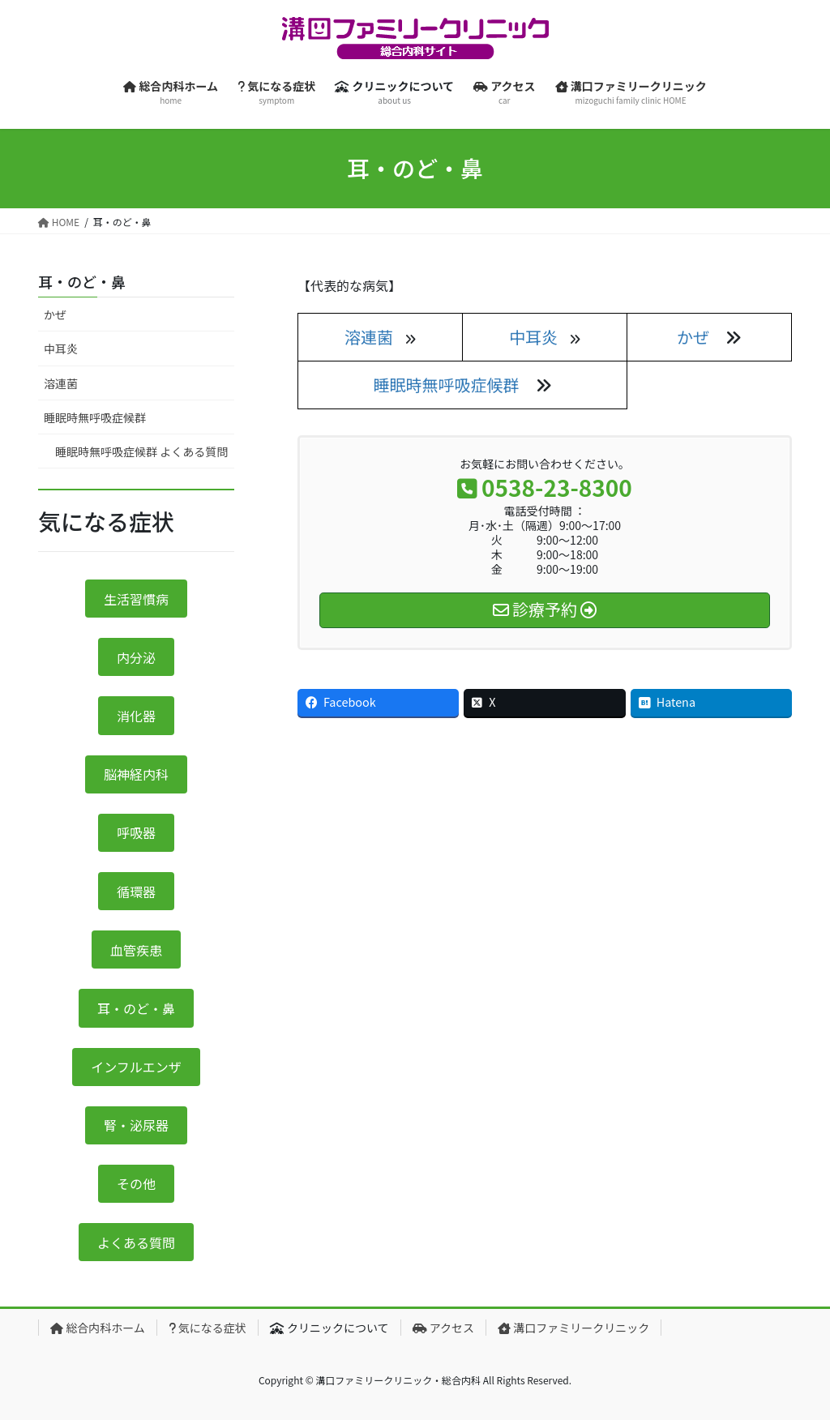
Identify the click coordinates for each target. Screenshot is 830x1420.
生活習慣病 (136, 599)
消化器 (136, 715)
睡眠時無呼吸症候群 (447, 384)
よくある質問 (136, 1242)
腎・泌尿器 (136, 1125)
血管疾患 (136, 950)
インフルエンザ (136, 1066)
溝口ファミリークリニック (573, 1327)
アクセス (443, 1327)
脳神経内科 (136, 774)
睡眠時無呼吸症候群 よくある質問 (141, 451)
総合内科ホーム (97, 1327)
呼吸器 (136, 832)
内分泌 (136, 657)
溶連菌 (61, 383)
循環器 (136, 891)
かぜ (693, 337)
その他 (136, 1183)
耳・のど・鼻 (82, 281)
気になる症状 (207, 1327)
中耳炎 (61, 348)
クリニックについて (329, 1327)
